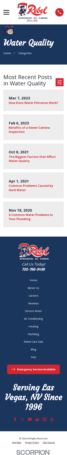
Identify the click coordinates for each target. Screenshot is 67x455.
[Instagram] (44, 419)
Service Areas (33, 311)
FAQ (33, 357)
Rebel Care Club (33, 341)
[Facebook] (15, 419)
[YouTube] (30, 419)
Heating (33, 326)
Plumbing (33, 334)
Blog (33, 349)
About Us (33, 288)
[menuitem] (16, 442)
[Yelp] (52, 419)
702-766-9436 (33, 269)
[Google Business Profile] (37, 419)
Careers (33, 295)
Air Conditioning (33, 318)
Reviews (33, 303)
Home (33, 280)
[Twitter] (22, 419)
